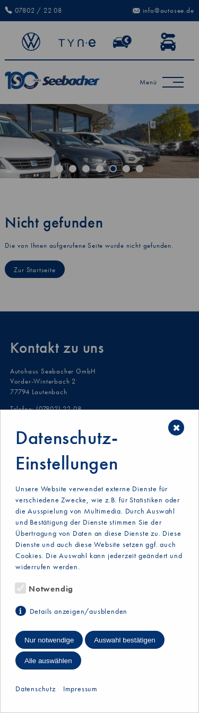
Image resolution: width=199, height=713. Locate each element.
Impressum (80, 688)
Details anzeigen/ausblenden (79, 611)
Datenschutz (35, 688)
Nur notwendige (49, 640)
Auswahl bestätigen (124, 640)
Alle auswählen (48, 661)
